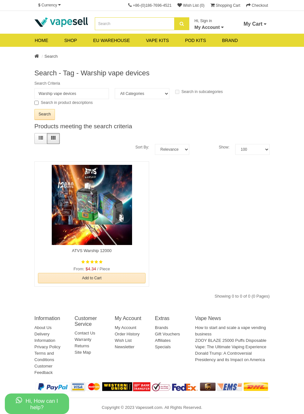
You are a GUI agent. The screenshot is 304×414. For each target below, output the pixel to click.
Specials (163, 346)
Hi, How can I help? (37, 403)
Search (51, 56)
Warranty (83, 339)
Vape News (208, 318)
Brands (161, 327)
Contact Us (85, 333)
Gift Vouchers (167, 334)
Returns (82, 345)
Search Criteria (47, 83)
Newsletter (124, 346)
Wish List (123, 340)
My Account (125, 327)
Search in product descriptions (63, 102)
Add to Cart (92, 278)
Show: (224, 147)
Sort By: (142, 147)
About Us (42, 327)
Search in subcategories (199, 91)
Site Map (83, 352)
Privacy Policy (47, 346)
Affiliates (163, 340)
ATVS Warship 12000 (92, 250)
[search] (181, 23)
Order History (127, 334)
